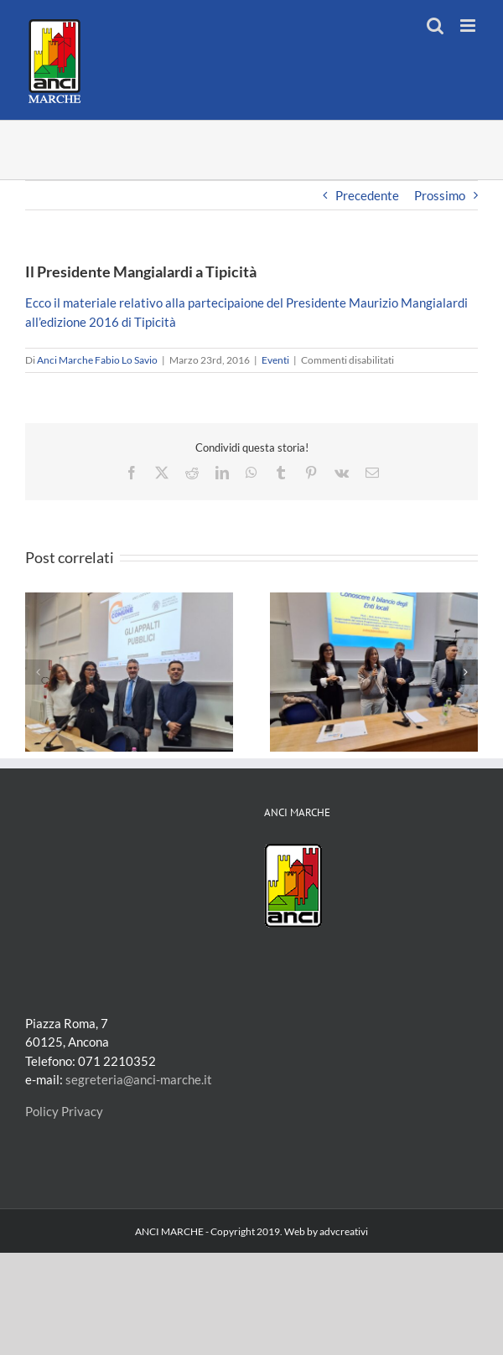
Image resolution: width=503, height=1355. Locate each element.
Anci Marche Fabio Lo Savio (97, 360)
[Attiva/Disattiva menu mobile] (469, 25)
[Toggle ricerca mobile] (435, 25)
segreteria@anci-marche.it (138, 1079)
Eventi (275, 360)
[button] (37, 672)
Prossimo (439, 195)
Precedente (367, 195)
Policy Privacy (64, 1111)
